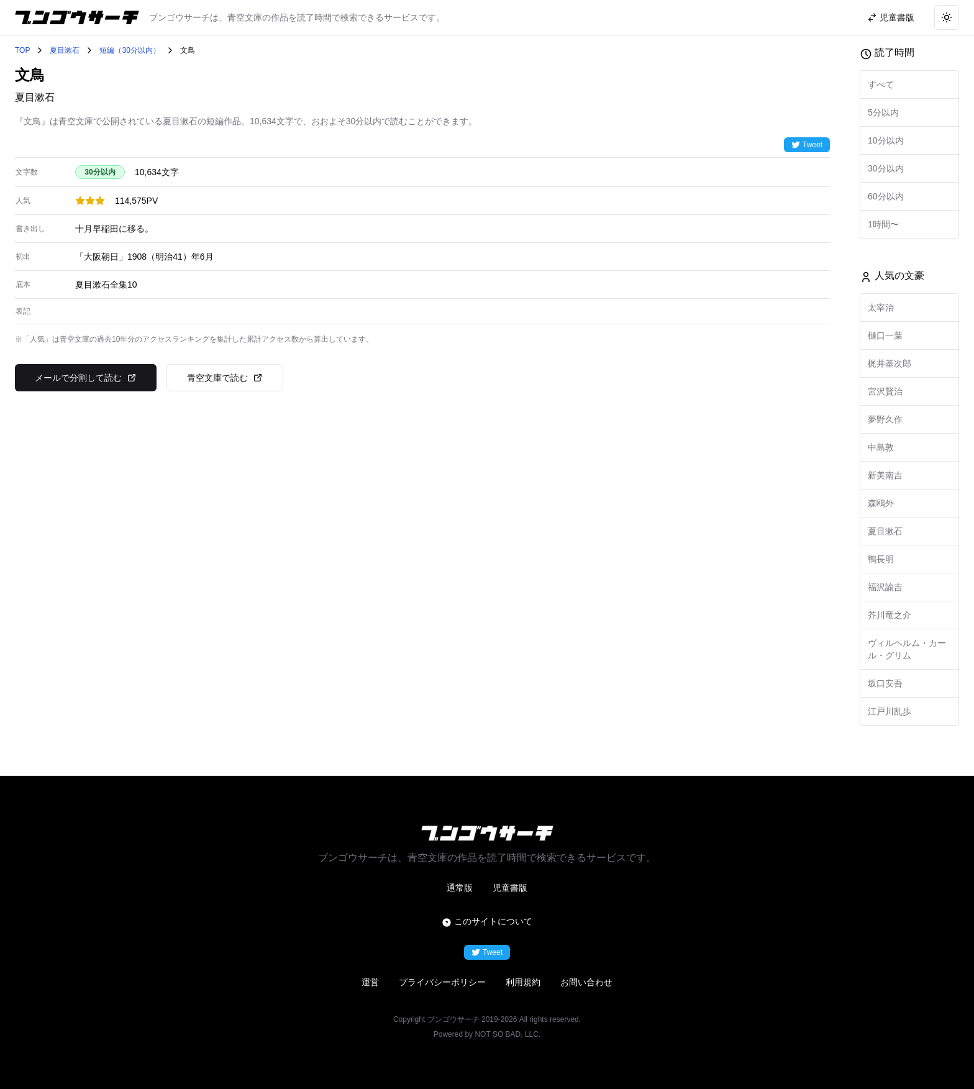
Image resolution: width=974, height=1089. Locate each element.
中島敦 (881, 447)
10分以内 (886, 140)
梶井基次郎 (889, 363)
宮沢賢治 (885, 391)
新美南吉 (885, 475)
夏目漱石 (65, 50)
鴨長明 (881, 559)
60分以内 (886, 196)
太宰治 (881, 307)
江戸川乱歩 (889, 711)
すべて (881, 84)
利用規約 (523, 982)
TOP (22, 50)
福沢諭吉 (885, 587)
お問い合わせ (586, 982)
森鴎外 (881, 503)
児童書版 (510, 888)
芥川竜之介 (889, 615)
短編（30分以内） (129, 50)
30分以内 (886, 168)
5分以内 (883, 112)
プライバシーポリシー (442, 982)
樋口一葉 (885, 335)
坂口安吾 (885, 683)
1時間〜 (883, 224)
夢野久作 (885, 419)
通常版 (460, 888)
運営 (370, 982)
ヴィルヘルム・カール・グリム (907, 649)
